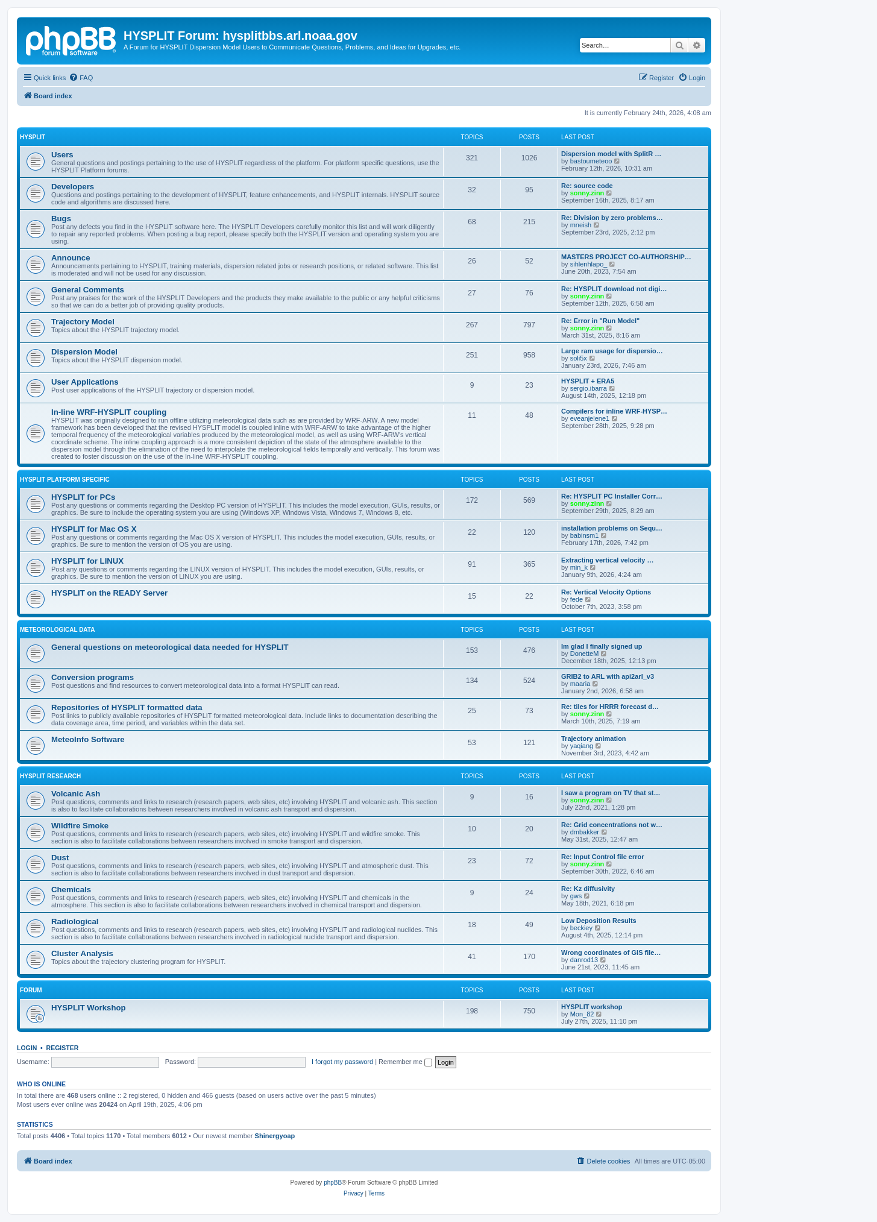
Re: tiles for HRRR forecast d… (610, 706)
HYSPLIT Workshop (88, 1007)
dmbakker (584, 832)
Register (62, 1047)
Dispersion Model (84, 351)
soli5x (578, 358)
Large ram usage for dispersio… (612, 350)
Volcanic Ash (75, 793)
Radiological (74, 921)
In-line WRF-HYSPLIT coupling (108, 412)
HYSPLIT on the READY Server (109, 592)
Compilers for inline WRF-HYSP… (614, 411)
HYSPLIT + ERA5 (587, 381)
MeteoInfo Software (88, 739)
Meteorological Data (57, 629)
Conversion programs (92, 677)
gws (576, 895)
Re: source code (587, 185)
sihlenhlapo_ (589, 264)
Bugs (61, 218)
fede (576, 599)
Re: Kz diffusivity (588, 888)
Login (27, 1047)
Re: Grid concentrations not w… (611, 824)
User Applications (85, 381)
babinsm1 (584, 535)
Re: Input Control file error (602, 856)
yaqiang (582, 745)
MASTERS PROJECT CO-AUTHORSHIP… (626, 256)
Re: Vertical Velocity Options (606, 592)
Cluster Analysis (82, 953)
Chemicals (71, 889)
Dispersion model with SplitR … (611, 153)
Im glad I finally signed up (601, 646)
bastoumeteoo (591, 161)
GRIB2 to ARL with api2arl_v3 (607, 676)
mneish (580, 224)
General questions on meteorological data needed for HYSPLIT (170, 647)
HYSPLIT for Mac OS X (93, 529)
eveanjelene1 (589, 418)
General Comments (87, 289)
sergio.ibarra (588, 388)
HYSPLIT (32, 137)
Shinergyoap (275, 1135)
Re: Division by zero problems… (612, 217)
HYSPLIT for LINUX (87, 560)
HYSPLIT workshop (591, 1006)
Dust (60, 857)
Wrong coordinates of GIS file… (611, 952)
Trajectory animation (593, 738)
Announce (70, 257)
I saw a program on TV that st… (610, 792)
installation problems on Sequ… (611, 528)
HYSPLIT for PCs (83, 497)
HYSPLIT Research (50, 776)
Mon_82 (582, 1014)
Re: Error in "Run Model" (600, 320)
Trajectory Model (83, 321)
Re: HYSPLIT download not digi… (614, 288)
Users (62, 154)
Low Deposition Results (599, 920)
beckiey (581, 927)
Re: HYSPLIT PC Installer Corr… (611, 496)
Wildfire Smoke (79, 825)
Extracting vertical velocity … (607, 560)
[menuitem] (81, 78)
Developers (72, 186)
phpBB (333, 1182)
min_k (579, 567)
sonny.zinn (587, 193)
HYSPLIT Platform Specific (65, 479)
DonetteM (584, 653)
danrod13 (584, 959)
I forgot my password (342, 1061)
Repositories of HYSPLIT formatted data (127, 707)
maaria (580, 683)
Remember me (405, 1061)
